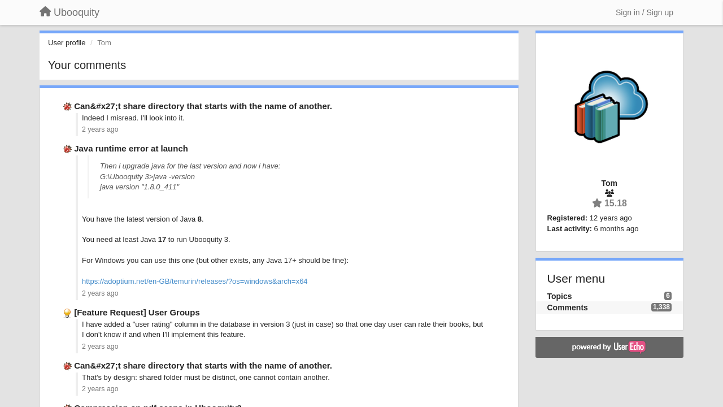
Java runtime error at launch (131, 148)
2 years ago (100, 129)
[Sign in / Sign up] (644, 12)
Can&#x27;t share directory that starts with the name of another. (203, 106)
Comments (567, 307)
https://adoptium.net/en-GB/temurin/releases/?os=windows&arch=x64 (195, 281)
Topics (559, 296)
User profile (66, 42)
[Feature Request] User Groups (137, 312)
